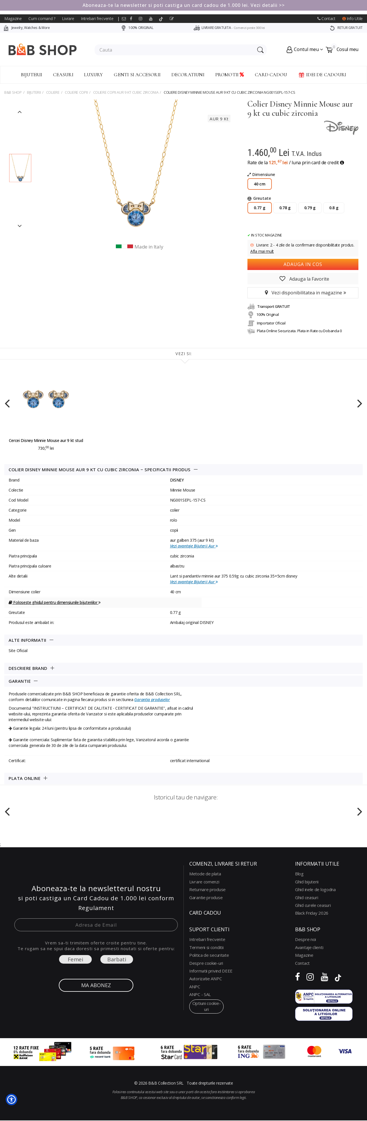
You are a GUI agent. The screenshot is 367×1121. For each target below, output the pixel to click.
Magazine (13, 18)
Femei (75, 959)
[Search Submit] (259, 50)
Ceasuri (63, 75)
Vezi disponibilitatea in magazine (303, 292)
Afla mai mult (262, 251)
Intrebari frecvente (97, 18)
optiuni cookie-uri (206, 1006)
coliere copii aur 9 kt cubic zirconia (126, 92)
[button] (11, 1099)
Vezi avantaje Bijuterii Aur (194, 546)
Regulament (96, 908)
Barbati (116, 959)
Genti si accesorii (137, 75)
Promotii (229, 75)
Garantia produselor (152, 699)
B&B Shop (13, 92)
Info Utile (352, 18)
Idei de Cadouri (322, 75)
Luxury (93, 75)
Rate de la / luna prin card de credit (295, 162)
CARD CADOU (271, 75)
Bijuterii (31, 75)
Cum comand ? (41, 18)
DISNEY (177, 480)
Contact (326, 18)
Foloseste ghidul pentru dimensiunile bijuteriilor (55, 602)
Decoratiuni (187, 75)
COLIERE (53, 92)
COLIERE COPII (76, 92)
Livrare (68, 18)
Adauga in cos (303, 264)
